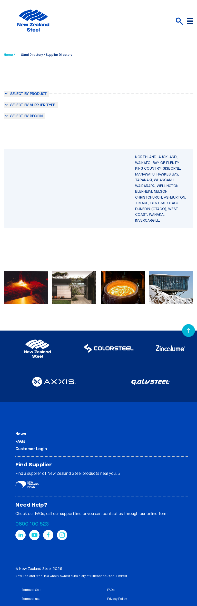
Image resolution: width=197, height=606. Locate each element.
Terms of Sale (32, 590)
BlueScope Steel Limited (108, 576)
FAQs (20, 441)
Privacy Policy (117, 599)
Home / (9, 55)
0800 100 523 (32, 523)
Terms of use (31, 599)
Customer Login (31, 448)
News (20, 434)
